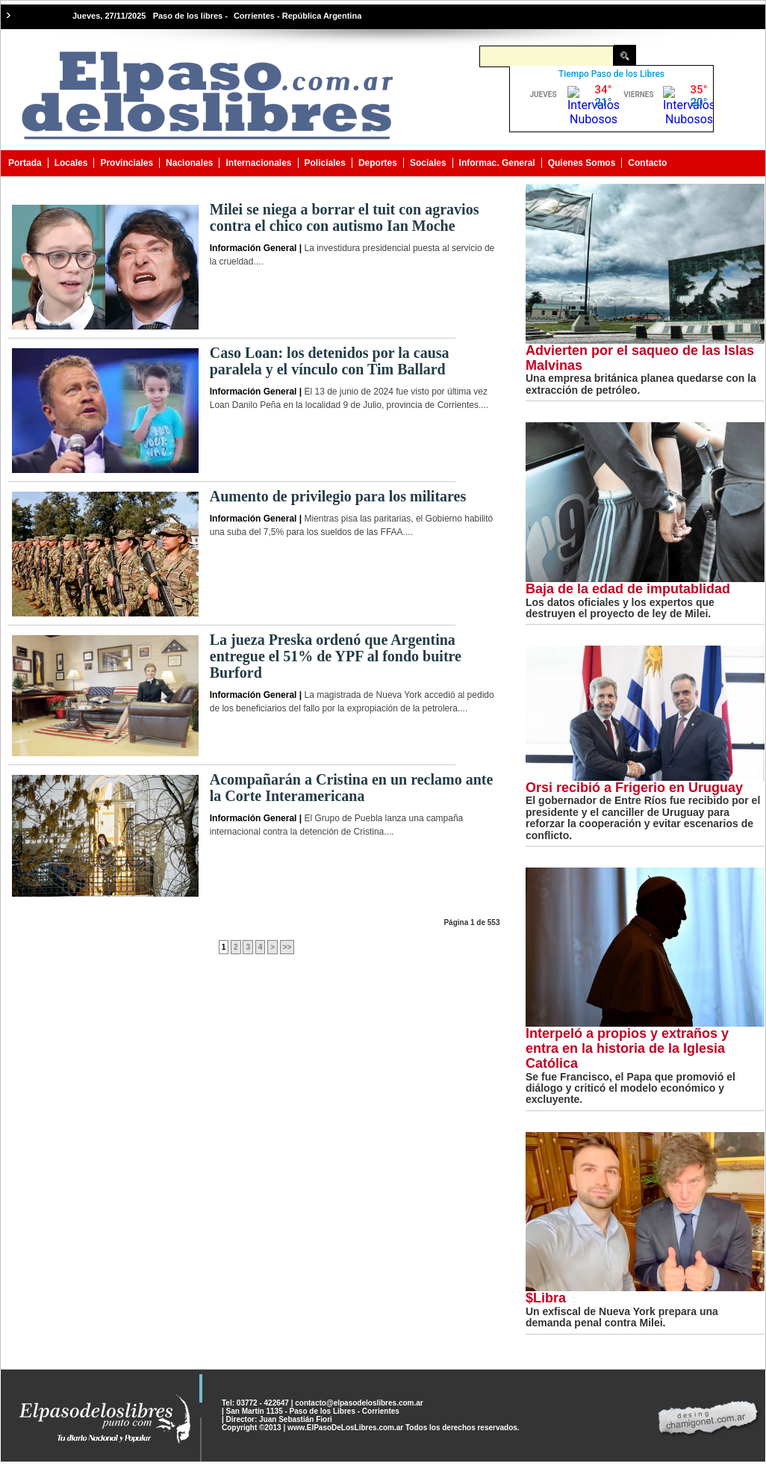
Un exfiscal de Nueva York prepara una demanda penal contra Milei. (622, 1317)
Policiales (325, 163)
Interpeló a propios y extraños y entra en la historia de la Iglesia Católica (627, 1048)
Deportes (377, 163)
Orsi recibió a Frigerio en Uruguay (634, 787)
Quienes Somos (582, 163)
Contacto (647, 163)
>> (287, 947)
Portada (25, 163)
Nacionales (189, 163)
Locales (71, 163)
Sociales (428, 163)
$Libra (546, 1297)
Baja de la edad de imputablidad (628, 588)
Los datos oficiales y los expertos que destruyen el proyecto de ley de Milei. (620, 607)
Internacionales (258, 163)
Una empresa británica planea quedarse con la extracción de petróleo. (641, 383)
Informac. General (497, 163)
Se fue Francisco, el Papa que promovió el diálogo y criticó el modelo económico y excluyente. (630, 1088)
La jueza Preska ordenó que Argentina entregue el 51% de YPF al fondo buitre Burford (335, 656)
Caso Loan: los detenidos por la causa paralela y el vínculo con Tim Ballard (329, 360)
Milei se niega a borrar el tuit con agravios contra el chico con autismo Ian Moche (344, 217)
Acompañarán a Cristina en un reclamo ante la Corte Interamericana (351, 787)
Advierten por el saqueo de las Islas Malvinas (640, 358)
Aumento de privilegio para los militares (338, 496)
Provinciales (126, 163)
